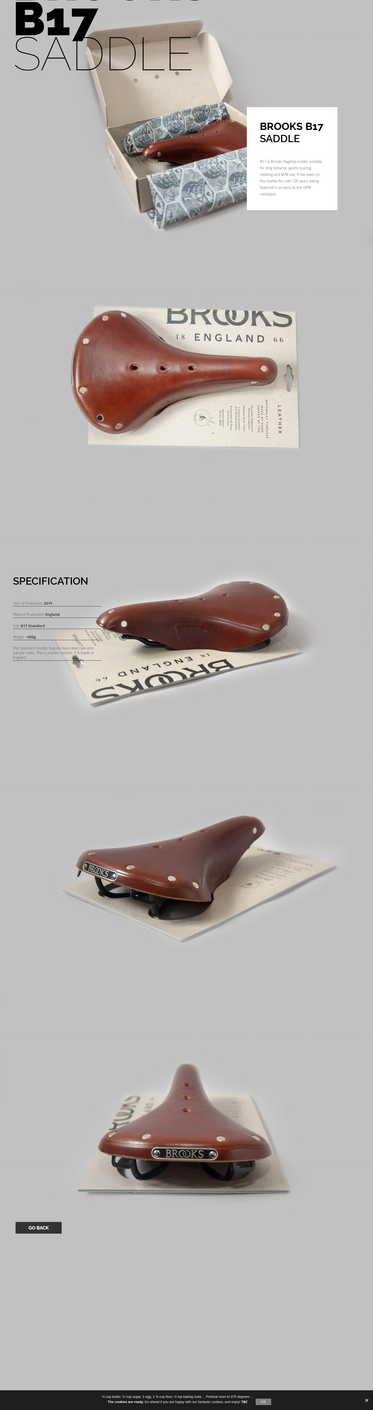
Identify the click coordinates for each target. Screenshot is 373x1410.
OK (263, 1402)
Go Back (38, 1228)
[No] (366, 1400)
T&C (244, 1402)
